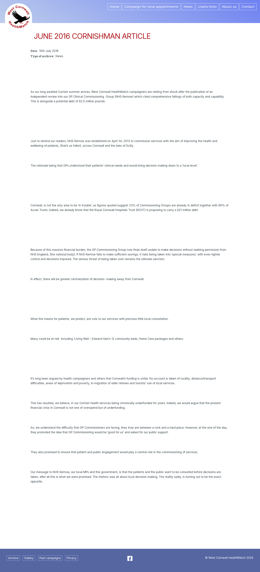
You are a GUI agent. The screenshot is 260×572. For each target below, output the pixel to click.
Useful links (207, 6)
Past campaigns (50, 558)
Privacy (72, 558)
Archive (13, 558)
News (188, 6)
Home (114, 6)
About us (229, 6)
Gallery (29, 558)
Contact (248, 6)
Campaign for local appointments (151, 6)
